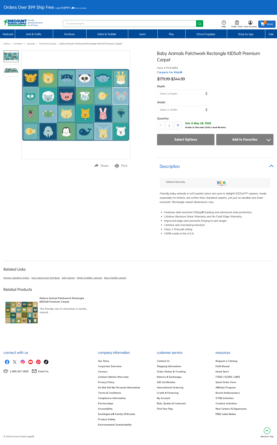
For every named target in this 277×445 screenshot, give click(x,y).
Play (171, 34)
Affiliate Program (226, 387)
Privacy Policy (106, 382)
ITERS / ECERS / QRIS (228, 376)
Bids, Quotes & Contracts (171, 403)
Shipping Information (169, 366)
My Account (163, 398)
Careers (102, 371)
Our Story (103, 361)
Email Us (43, 371)
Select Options (186, 139)
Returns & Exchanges (169, 376)
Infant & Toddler (107, 34)
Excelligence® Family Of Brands (116, 414)
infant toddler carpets (89, 277)
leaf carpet (68, 277)
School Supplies (206, 34)
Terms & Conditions (109, 392)
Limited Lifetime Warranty (113, 376)
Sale (271, 34)
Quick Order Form (226, 382)
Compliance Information (112, 398)
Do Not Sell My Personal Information (119, 387)
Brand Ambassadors (228, 392)
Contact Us (163, 361)
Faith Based (222, 366)
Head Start (222, 371)
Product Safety (106, 419)
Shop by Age (245, 34)
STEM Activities (225, 398)
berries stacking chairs (16, 277)
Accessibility (105, 408)
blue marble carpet (115, 277)
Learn (142, 34)
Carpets (31, 43)
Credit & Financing (167, 392)
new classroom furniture (45, 277)
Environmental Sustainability (115, 424)
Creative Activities (226, 403)
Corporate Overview (109, 366)
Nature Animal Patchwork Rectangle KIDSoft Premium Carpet (62, 300)
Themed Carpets (47, 43)
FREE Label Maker (226, 414)
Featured (8, 34)
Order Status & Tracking (171, 371)
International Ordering (170, 387)
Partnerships (105, 403)
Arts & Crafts (33, 34)
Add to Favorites (251, 139)
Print (121, 166)
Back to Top (267, 432)
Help (223, 24)
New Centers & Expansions (231, 408)
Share (101, 166)
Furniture (69, 34)
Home (7, 43)
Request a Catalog (226, 361)
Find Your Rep (165, 408)
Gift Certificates (166, 382)
